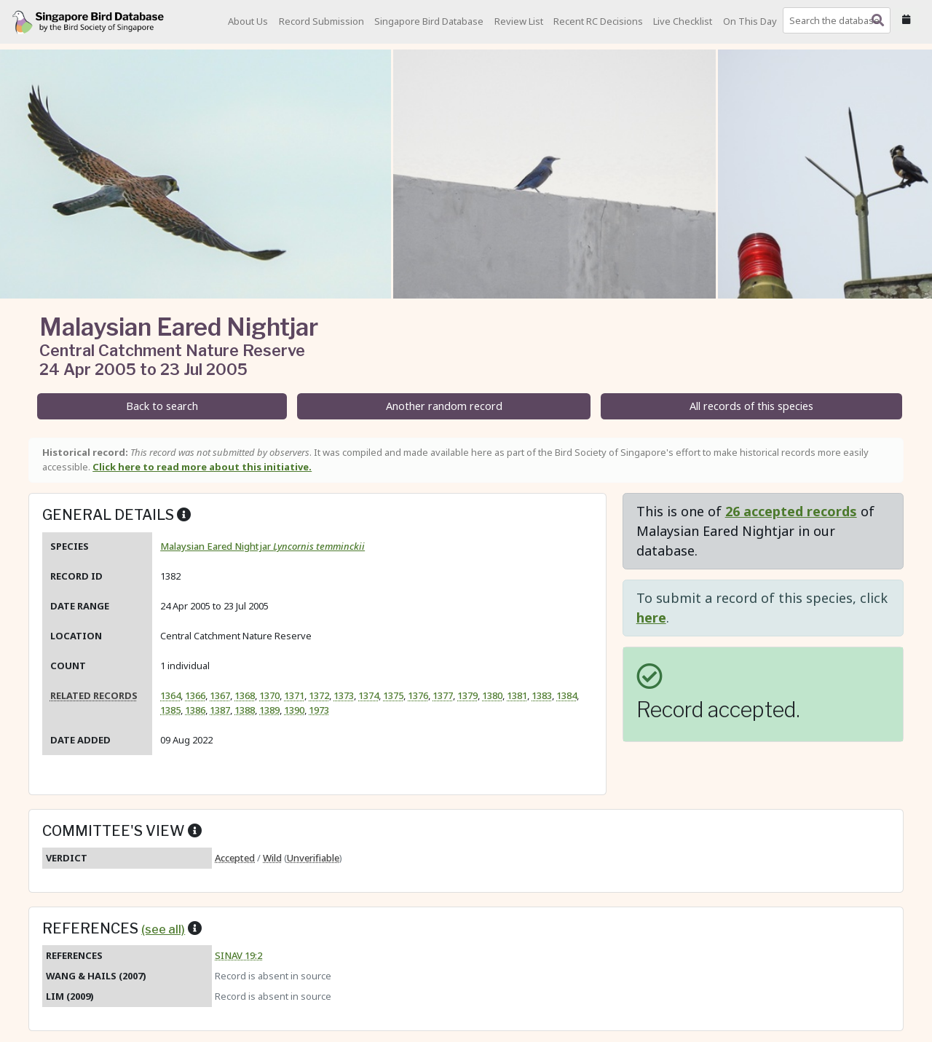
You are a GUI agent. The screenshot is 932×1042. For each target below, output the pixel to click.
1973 (319, 710)
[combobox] (839, 20)
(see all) (163, 929)
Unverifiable (313, 857)
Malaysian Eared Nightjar (262, 546)
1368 (244, 695)
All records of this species (751, 406)
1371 (294, 695)
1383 (542, 695)
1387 (220, 710)
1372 (319, 695)
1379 (467, 695)
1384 (566, 695)
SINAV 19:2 (238, 955)
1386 (195, 710)
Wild (272, 857)
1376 (418, 695)
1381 (517, 695)
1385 (170, 710)
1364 (170, 695)
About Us (248, 21)
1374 (368, 695)
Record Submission (321, 21)
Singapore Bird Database (428, 21)
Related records (94, 695)
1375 (393, 695)
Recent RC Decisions (598, 21)
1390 (294, 710)
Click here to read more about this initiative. (202, 466)
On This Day (750, 21)
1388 (244, 710)
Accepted (235, 857)
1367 (220, 695)
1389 (269, 710)
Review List (518, 21)
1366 (195, 695)
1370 (269, 695)
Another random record (444, 406)
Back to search (162, 406)
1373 (343, 695)
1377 (443, 695)
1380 (492, 695)
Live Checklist (682, 21)
